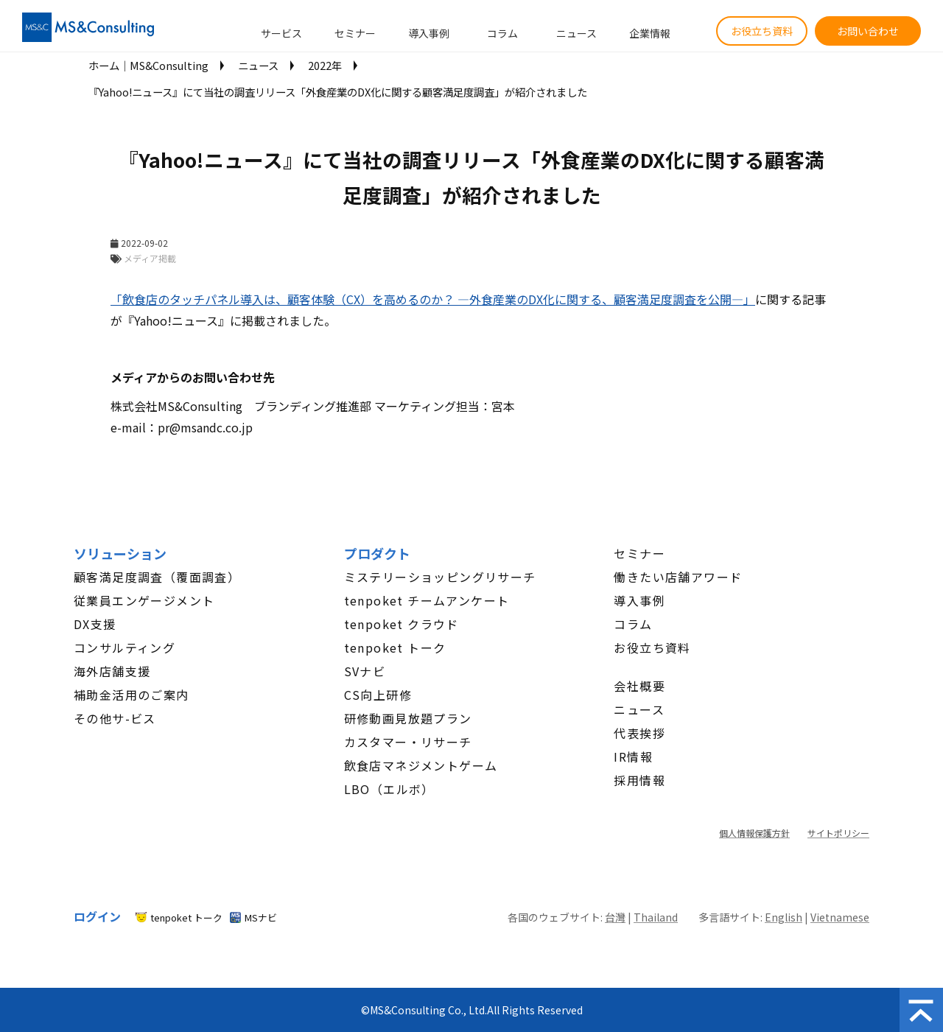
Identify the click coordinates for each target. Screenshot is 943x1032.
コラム (502, 33)
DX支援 (95, 624)
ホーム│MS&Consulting (148, 65)
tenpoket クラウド (401, 624)
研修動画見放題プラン (408, 718)
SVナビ (365, 671)
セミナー (355, 33)
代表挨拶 (639, 733)
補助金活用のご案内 (131, 694)
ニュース (576, 33)
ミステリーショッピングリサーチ (440, 577)
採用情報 (639, 780)
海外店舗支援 (112, 671)
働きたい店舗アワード (678, 577)
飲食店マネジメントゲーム (421, 765)
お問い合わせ (868, 31)
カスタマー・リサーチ (408, 742)
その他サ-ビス (115, 718)
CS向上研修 (378, 694)
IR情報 (633, 756)
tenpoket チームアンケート (427, 600)
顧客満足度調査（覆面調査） (157, 577)
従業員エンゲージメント (144, 600)
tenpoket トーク (395, 647)
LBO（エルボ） (389, 789)
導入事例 (428, 33)
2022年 (325, 65)
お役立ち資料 (762, 31)
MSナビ (261, 917)
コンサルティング (124, 647)
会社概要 (639, 686)
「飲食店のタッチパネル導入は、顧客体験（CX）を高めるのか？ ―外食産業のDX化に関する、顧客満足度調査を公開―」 (433, 299)
